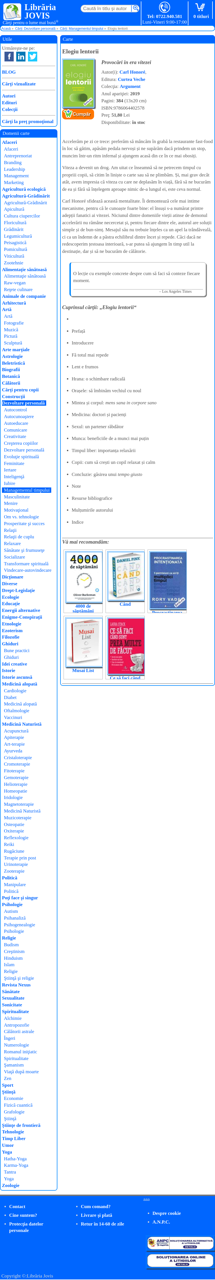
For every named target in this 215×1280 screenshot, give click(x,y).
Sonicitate (12, 1004)
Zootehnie (13, 262)
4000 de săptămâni (83, 608)
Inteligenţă (14, 476)
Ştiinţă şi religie (19, 978)
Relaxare (12, 543)
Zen (7, 1078)
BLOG (9, 72)
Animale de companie (24, 296)
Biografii (11, 369)
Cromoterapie (17, 764)
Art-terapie (14, 744)
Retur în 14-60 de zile (102, 1224)
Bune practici (16, 650)
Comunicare (15, 430)
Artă (6, 309)
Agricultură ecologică (24, 189)
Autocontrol (15, 409)
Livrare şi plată (96, 1215)
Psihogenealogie (19, 924)
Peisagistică (15, 242)
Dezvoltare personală (23, 403)
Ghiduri (10, 643)
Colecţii (10, 109)
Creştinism (14, 951)
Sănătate (11, 991)
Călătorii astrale (19, 1031)
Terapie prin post (20, 858)
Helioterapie (15, 784)
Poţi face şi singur (20, 897)
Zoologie (10, 1185)
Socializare (14, 557)
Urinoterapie (16, 864)
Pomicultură (15, 249)
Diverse (9, 583)
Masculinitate (17, 497)
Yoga (7, 1152)
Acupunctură (16, 731)
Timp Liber (13, 1138)
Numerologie (16, 1045)
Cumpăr (82, 114)
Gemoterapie (16, 777)
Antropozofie (16, 1025)
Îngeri (9, 1038)
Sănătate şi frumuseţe (24, 550)
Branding (13, 162)
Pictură (10, 336)
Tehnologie (13, 1131)
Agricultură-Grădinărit (26, 196)
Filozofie (10, 637)
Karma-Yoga (16, 1165)
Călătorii (11, 383)
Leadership (14, 169)
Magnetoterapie (19, 804)
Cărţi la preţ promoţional (27, 121)
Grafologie (14, 1112)
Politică (9, 877)
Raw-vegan (14, 282)
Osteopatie (14, 824)
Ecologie (10, 597)
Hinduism (13, 958)
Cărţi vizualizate (19, 84)
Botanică (11, 376)
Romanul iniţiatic (20, 1051)
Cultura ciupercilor (22, 216)
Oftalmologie (16, 710)
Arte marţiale (16, 349)
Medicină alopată (19, 684)
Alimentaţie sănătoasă (24, 269)
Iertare (10, 470)
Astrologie (12, 356)
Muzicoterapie (17, 817)
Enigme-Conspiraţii (22, 617)
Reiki (9, 844)
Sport (7, 1085)
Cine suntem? (23, 1215)
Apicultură (14, 209)
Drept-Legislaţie (18, 590)
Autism (11, 911)
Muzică (11, 329)
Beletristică (13, 363)
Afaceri (9, 142)
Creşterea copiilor (21, 443)
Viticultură (14, 256)
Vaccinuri (13, 717)
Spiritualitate (15, 1011)
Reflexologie (16, 837)
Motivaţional (16, 510)
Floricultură (15, 222)
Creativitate (15, 436)
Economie (13, 1098)
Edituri (9, 102)
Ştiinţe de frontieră (21, 1125)
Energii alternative (21, 610)
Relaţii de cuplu (19, 536)
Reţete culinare (18, 289)
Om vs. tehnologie (21, 516)
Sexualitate (13, 998)
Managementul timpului (27, 490)
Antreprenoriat (18, 155)
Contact (17, 1206)
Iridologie (13, 797)
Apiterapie (14, 737)
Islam (9, 964)
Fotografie (14, 323)
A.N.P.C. (161, 1222)
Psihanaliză (14, 918)
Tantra (10, 1172)
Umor (8, 1145)
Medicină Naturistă (21, 724)
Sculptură (13, 343)
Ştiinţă (8, 1092)
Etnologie (11, 624)
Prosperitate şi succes (24, 523)
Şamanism (14, 1065)
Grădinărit (14, 229)
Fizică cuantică (18, 1105)
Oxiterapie (14, 831)
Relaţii (10, 530)
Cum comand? (96, 1206)
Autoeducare (16, 423)
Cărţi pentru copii (20, 389)
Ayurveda (13, 751)
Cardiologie (15, 690)
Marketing (14, 182)
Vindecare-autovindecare (28, 570)
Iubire (9, 483)
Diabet (10, 697)
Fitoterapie (14, 770)
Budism (11, 944)
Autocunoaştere (19, 416)
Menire (11, 503)
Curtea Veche (131, 79)
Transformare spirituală (26, 563)
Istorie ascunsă (17, 677)
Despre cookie (167, 1213)
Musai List (83, 670)
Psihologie (12, 904)
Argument (130, 86)
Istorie (8, 670)
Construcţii (13, 396)
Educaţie (11, 603)
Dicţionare (12, 577)
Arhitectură (14, 303)
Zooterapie (14, 871)
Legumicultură (18, 236)
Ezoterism (12, 630)
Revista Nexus (16, 985)
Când (125, 604)
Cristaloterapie (18, 757)
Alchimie (13, 1018)
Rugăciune (14, 851)
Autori (8, 96)
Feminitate (14, 463)
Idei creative (14, 664)
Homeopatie (15, 791)
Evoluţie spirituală (21, 456)
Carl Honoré (132, 72)
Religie (9, 938)
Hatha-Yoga (15, 1158)
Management (16, 175)
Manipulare (15, 884)
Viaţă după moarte (21, 1071)
